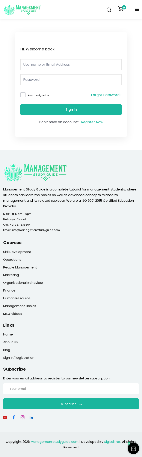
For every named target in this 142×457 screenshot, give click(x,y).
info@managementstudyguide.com (36, 230)
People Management (20, 267)
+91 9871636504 (20, 224)
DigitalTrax (112, 441)
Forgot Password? (106, 94)
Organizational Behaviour (23, 282)
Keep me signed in (38, 95)
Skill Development (17, 252)
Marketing (11, 275)
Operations (12, 259)
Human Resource (16, 298)
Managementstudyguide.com (55, 441)
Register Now (92, 122)
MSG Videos (12, 313)
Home (8, 334)
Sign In (71, 109)
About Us (10, 342)
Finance (9, 290)
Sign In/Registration (18, 357)
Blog (6, 350)
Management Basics (19, 306)
